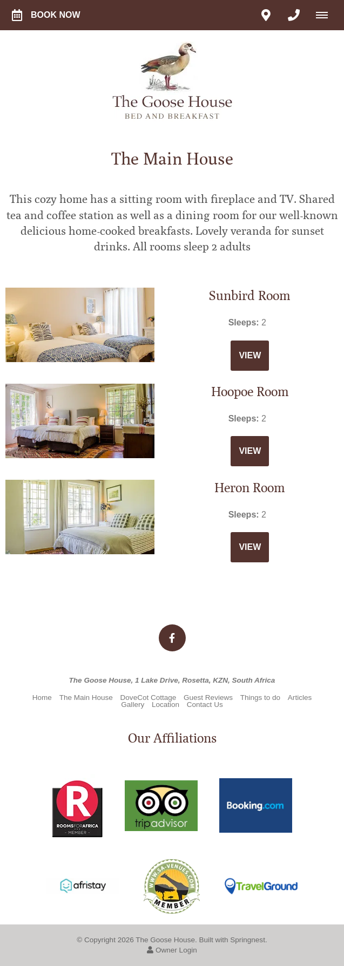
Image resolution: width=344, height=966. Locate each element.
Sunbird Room (250, 295)
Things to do (260, 697)
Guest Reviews (208, 697)
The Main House (86, 697)
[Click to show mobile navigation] (326, 15)
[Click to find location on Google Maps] (266, 15)
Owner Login (172, 950)
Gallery (132, 704)
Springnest (247, 940)
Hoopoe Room (250, 391)
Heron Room (249, 487)
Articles (300, 697)
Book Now (46, 15)
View (250, 355)
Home (42, 697)
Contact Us (205, 704)
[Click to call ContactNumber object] (294, 15)
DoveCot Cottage (148, 697)
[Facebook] (172, 637)
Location (165, 704)
